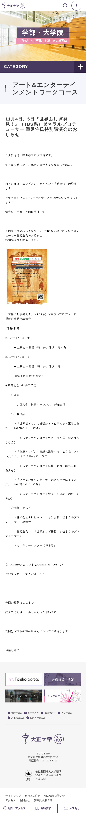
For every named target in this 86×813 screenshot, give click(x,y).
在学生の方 (31, 713)
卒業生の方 (65, 713)
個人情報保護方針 (54, 795)
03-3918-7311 (49, 760)
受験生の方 (15, 713)
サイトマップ (13, 795)
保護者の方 (48, 713)
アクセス (10, 800)
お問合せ (25, 800)
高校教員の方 (16, 717)
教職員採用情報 (43, 800)
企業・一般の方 (35, 717)
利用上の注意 (32, 795)
